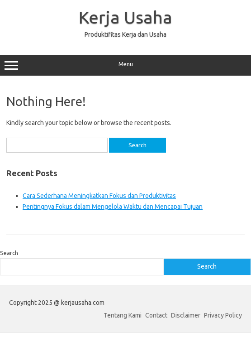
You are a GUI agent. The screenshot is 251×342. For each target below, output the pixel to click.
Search (9, 253)
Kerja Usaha (125, 17)
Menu (125, 65)
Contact (156, 315)
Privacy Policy (223, 315)
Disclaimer (185, 315)
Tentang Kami (123, 315)
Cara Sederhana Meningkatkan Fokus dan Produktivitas (99, 195)
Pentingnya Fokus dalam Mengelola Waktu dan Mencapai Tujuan (113, 206)
